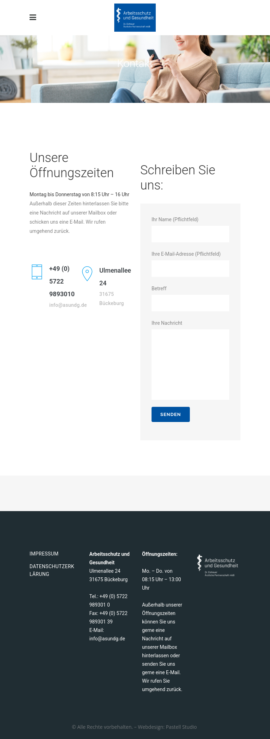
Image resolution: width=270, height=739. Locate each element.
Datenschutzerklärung (52, 570)
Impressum (44, 554)
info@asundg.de (107, 638)
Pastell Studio (182, 727)
